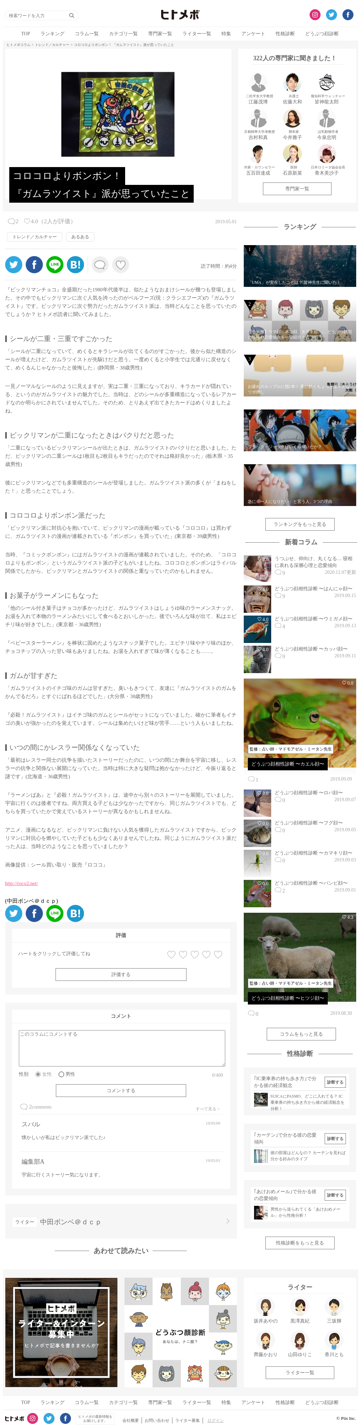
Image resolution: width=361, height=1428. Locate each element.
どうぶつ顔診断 (322, 33)
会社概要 (130, 1420)
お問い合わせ (157, 1420)
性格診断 (285, 33)
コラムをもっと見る (301, 1034)
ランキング (52, 33)
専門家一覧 (160, 33)
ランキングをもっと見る (300, 524)
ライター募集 (187, 1420)
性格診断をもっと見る (300, 1243)
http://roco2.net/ (21, 883)
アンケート (253, 33)
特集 (226, 33)
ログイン (215, 1420)
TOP (25, 33)
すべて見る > (208, 1109)
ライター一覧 (196, 33)
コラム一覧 (87, 33)
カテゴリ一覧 (123, 33)
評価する (121, 974)
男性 (70, 1074)
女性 (47, 1074)
